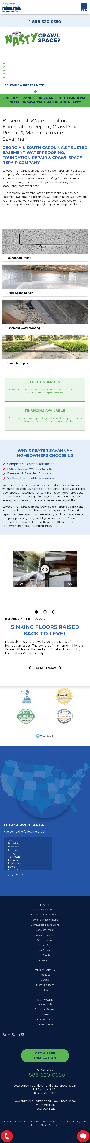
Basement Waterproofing (22, 64)
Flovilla (11, 866)
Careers (45, 979)
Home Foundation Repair (45, 919)
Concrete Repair (16, 77)
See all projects (45, 668)
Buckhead (13, 846)
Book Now (45, 960)
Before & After (45, 1019)
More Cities (15, 875)
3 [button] (45, 89)
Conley (12, 853)
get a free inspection (45, 1055)
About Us (45, 974)
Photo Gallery (45, 1024)
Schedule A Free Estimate (24, 85)
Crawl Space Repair (18, 67)
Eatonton (13, 860)
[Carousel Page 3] (53, 612)
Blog (45, 990)
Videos (45, 1014)
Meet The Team (45, 985)
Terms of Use (39, 1125)
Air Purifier (45, 950)
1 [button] (35, 89)
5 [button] (54, 89)
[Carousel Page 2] (45, 612)
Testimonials (45, 1004)
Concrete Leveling (45, 935)
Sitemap (54, 1125)
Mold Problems (45, 955)
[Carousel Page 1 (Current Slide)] (36, 612)
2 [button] (40, 89)
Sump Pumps (14, 74)
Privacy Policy (79, 1121)
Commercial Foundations (45, 924)
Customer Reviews (45, 1009)
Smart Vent (45, 945)
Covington (14, 856)
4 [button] (49, 89)
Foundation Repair (17, 70)
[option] (45, 60)
